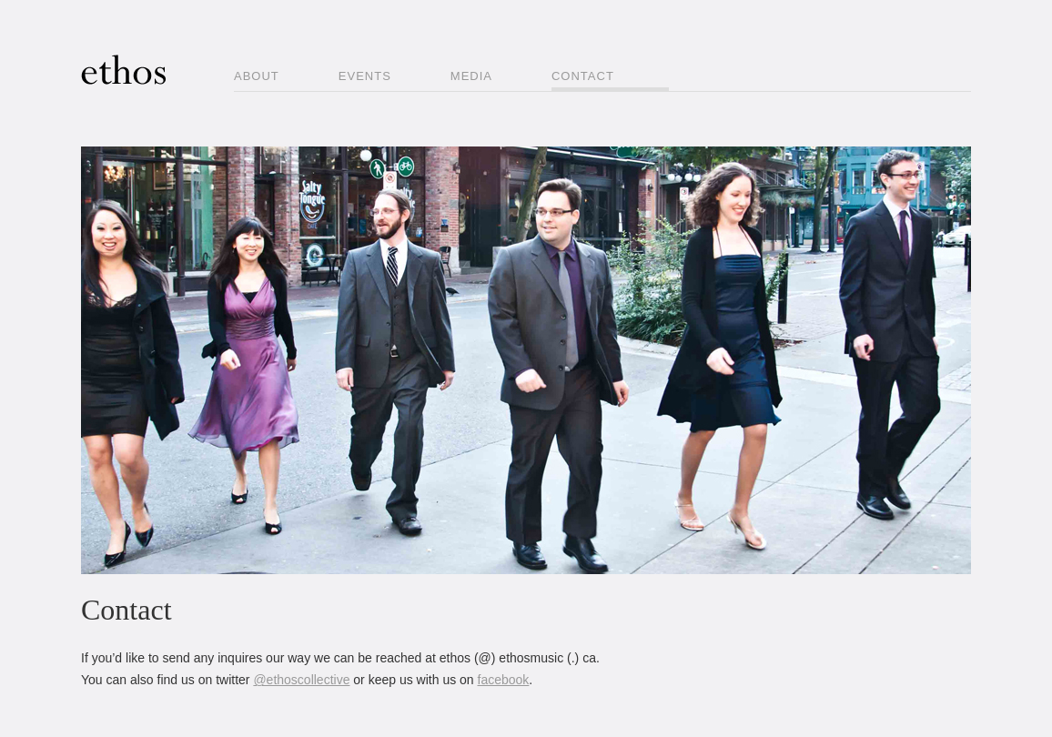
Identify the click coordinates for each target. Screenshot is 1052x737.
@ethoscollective (301, 679)
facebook (504, 679)
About (256, 76)
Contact (582, 76)
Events (365, 76)
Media (471, 76)
